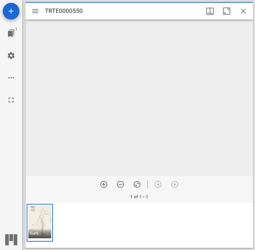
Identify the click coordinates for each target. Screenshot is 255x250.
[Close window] (243, 11)
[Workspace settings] (11, 55)
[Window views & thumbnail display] (210, 11)
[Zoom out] (120, 184)
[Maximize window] (226, 11)
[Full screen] (11, 100)
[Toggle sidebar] (35, 11)
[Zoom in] (103, 184)
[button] (39, 223)
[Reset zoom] (137, 184)
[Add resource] (11, 11)
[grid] (139, 225)
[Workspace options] (11, 77)
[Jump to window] (11, 33)
